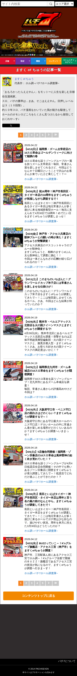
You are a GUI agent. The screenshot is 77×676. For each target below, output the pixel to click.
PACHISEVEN (42, 669)
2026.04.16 (48, 420)
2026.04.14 (48, 508)
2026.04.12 (48, 554)
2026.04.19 (48, 290)
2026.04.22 (48, 160)
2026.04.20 (48, 246)
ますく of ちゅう (24, 78)
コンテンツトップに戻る (38, 595)
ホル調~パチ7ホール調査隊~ (41, 179)
